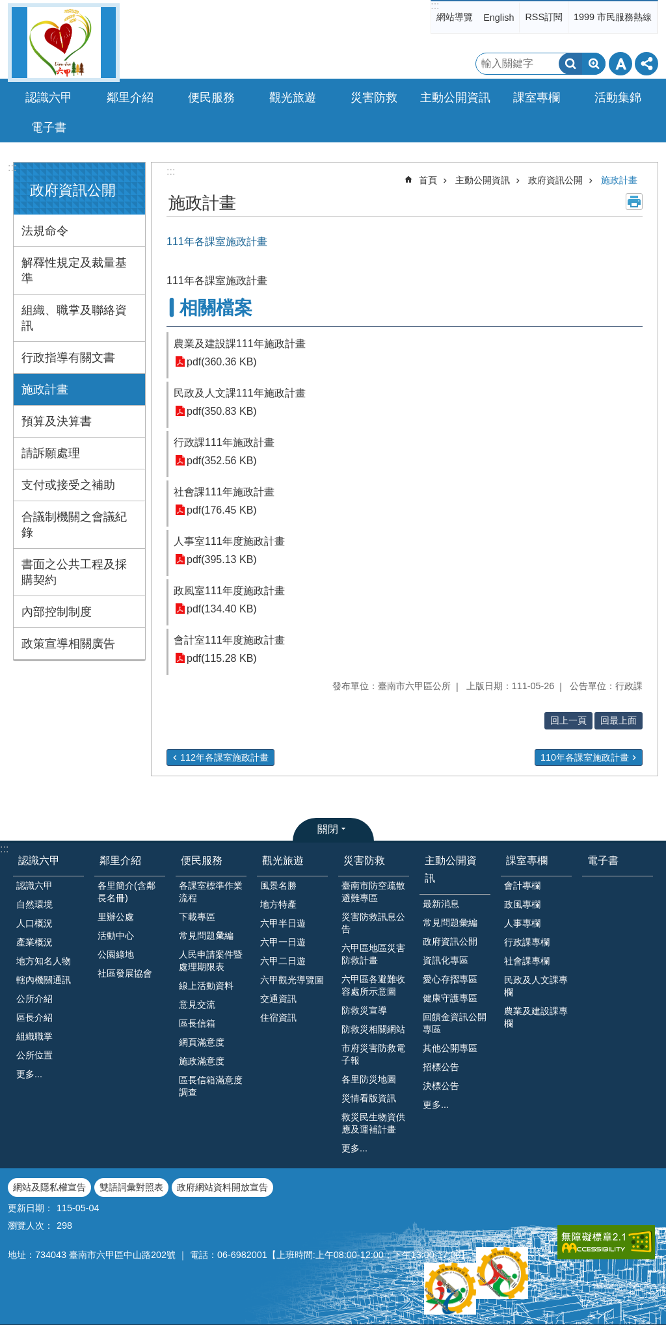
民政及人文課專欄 (536, 986)
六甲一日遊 (283, 942)
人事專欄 (522, 923)
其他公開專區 (450, 1048)
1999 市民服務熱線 (613, 17)
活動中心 (116, 935)
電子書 (48, 127)
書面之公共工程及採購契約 (74, 572)
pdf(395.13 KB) (222, 559)
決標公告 (441, 1086)
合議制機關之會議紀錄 (74, 524)
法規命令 (44, 230)
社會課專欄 (527, 961)
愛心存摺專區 (450, 979)
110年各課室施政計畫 (584, 757)
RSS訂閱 (544, 17)
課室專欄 (527, 860)
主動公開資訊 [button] (455, 97)
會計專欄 (522, 885)
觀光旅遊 (283, 860)
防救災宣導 (364, 1010)
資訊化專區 (445, 960)
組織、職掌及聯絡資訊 (74, 318)
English (498, 17)
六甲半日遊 (283, 923)
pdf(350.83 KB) (222, 411)
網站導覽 (454, 17)
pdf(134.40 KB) (222, 608)
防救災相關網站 (373, 1029)
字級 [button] (620, 63)
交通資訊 (278, 998)
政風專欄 (522, 904)
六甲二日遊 (283, 961)
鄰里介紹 (120, 860)
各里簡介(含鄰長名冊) (126, 891)
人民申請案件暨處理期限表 (211, 960)
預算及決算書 (56, 421)
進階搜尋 (594, 64)
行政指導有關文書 (68, 357)
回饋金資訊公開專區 (454, 1023)
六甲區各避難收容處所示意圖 (373, 985)
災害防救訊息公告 (373, 923)
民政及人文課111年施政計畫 (240, 393)
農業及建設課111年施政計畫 (240, 343)
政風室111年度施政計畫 (229, 590)
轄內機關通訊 (43, 980)
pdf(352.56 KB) (222, 460)
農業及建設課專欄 (536, 1017)
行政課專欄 (527, 942)
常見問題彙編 (450, 922)
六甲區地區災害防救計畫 (373, 954)
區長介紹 (34, 1017)
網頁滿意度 (201, 1042)
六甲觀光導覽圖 (292, 980)
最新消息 (441, 904)
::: (435, 5)
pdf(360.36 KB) (222, 361)
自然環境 (34, 904)
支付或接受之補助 (68, 485)
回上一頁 (568, 720)
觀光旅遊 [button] (292, 97)
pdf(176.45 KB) (222, 510)
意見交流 (197, 1004)
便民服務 (201, 860)
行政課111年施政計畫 (224, 442)
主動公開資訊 (482, 180)
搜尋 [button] (570, 64)
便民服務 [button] (211, 97)
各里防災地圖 (368, 1079)
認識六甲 (39, 860)
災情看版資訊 (368, 1098)
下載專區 (197, 917)
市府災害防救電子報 (373, 1054)
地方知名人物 (43, 961)
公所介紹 (34, 998)
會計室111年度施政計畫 (229, 640)
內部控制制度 (56, 611)
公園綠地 (116, 954)
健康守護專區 (450, 998)
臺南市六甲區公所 (64, 42)
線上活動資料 (206, 985)
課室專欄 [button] (536, 97)
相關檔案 (216, 308)
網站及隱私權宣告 (49, 1187)
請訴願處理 (50, 453)
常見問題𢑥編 (206, 935)
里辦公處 (116, 917)
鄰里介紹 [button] (130, 97)
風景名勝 (278, 885)
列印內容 (634, 201)
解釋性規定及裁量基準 (74, 270)
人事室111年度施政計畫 (229, 541)
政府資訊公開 (73, 190)
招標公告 (441, 1067)
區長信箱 (197, 1023)
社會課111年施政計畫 (224, 491)
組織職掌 (34, 1036)
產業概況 (34, 942)
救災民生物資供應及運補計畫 (373, 1123)
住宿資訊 (278, 1017)
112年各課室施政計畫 (224, 757)
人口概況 (34, 923)
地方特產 (278, 904)
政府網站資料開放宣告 (222, 1187)
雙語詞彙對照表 (131, 1187)
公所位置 (34, 1055)
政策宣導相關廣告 (68, 643)
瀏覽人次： (30, 1225)
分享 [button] (646, 63)
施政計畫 (44, 389)
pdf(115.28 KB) (222, 658)
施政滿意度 (201, 1061)
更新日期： (30, 1208)
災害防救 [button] (374, 97)
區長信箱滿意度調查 (211, 1086)
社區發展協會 (125, 973)
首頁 (428, 180)
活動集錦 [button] (617, 97)
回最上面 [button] (618, 720)
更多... (29, 1074)
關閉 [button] (327, 829)
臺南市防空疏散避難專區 (373, 891)
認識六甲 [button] (48, 97)
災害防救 (364, 860)
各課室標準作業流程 (211, 891)
